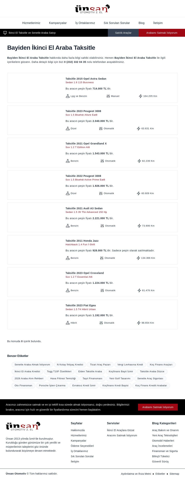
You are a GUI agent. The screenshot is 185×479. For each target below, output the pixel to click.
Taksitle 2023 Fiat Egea (121, 307)
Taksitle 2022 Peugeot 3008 (121, 178)
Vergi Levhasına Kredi (130, 364)
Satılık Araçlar (123, 32)
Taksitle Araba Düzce (152, 371)
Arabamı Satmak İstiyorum (161, 32)
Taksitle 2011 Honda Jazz (121, 242)
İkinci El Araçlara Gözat (120, 430)
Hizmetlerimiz (31, 22)
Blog (142, 22)
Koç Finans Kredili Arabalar (151, 385)
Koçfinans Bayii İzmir (121, 371)
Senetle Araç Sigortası (150, 378)
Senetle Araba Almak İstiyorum (32, 364)
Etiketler (160, 473)
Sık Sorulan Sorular (117, 22)
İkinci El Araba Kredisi (27, 371)
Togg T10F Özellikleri (59, 371)
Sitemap (174, 473)
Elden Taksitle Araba (90, 371)
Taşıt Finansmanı (92, 378)
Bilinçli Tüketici (160, 456)
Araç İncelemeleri (162, 445)
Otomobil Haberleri (163, 440)
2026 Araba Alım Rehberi (29, 378)
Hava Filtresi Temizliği (63, 378)
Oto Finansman (23, 385)
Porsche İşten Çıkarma (52, 385)
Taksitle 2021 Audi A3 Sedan (121, 210)
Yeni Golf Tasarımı (119, 378)
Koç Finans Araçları (161, 364)
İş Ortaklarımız (85, 22)
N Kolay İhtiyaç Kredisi (70, 364)
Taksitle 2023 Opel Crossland (121, 275)
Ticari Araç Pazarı (100, 364)
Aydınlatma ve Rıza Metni (136, 473)
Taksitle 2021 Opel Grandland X (121, 145)
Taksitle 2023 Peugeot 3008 (121, 113)
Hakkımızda (78, 430)
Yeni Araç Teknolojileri (165, 435)
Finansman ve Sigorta (165, 451)
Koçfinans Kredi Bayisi (116, 385)
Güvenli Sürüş (160, 461)
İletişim (158, 22)
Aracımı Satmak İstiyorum (122, 435)
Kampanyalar (58, 22)
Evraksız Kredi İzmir (84, 385)
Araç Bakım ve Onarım (165, 430)
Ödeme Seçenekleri (82, 445)
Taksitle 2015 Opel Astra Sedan (121, 80)
